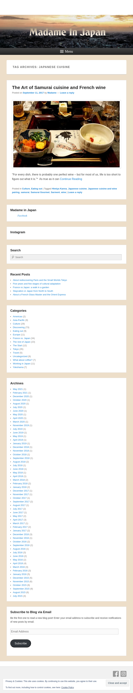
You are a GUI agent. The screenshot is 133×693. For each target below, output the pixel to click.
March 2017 (19, 523)
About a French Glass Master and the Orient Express (39, 294)
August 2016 (19, 549)
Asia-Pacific (19, 320)
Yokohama (18, 367)
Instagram (123, 674)
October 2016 (19, 541)
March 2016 (19, 567)
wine (63, 192)
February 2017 (20, 527)
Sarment (55, 192)
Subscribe (21, 643)
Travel (16, 352)
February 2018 (20, 483)
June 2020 (18, 411)
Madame (51, 92)
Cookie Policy (67, 687)
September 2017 (21, 501)
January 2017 (19, 530)
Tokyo (16, 349)
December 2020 (21, 396)
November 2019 (21, 425)
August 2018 (19, 461)
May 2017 (18, 516)
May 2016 (18, 559)
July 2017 (18, 509)
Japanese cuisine (77, 188)
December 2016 (21, 534)
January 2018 (19, 487)
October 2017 (19, 498)
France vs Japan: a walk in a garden (31, 287)
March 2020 (19, 421)
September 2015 (21, 588)
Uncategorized (20, 356)
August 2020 (19, 403)
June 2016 (18, 556)
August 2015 (19, 592)
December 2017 (21, 490)
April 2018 (18, 476)
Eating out (36, 188)
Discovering (19, 327)
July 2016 (18, 552)
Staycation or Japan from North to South (33, 291)
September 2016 (21, 545)
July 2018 (18, 465)
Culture (26, 188)
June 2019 (18, 432)
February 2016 (20, 570)
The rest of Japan (21, 342)
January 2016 (19, 574)
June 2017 (18, 512)
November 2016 (21, 538)
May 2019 (18, 436)
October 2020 (19, 400)
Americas (17, 316)
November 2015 (21, 581)
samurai (25, 192)
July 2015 (18, 596)
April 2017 (18, 519)
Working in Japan (21, 363)
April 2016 (18, 563)
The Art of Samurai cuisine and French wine (59, 87)
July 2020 (18, 407)
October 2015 (19, 585)
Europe (16, 334)
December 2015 (21, 578)
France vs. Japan (21, 338)
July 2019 (18, 429)
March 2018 (19, 480)
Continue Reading (71, 179)
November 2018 (21, 450)
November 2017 (21, 494)
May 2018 (18, 472)
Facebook (22, 215)
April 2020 (18, 418)
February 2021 (20, 392)
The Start (17, 345)
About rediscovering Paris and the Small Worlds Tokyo (40, 280)
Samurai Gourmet (40, 192)
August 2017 (19, 505)
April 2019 (18, 440)
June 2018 (18, 469)
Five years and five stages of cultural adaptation (36, 283)
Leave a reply (67, 92)
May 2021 (18, 389)
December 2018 (21, 447)
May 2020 (18, 414)
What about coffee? (22, 360)
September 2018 (21, 458)
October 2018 (19, 454)
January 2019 (19, 443)
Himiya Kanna (59, 188)
